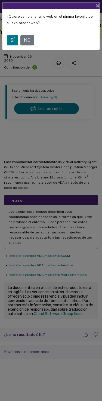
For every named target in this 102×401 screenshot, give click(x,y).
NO (27, 40)
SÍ (12, 40)
